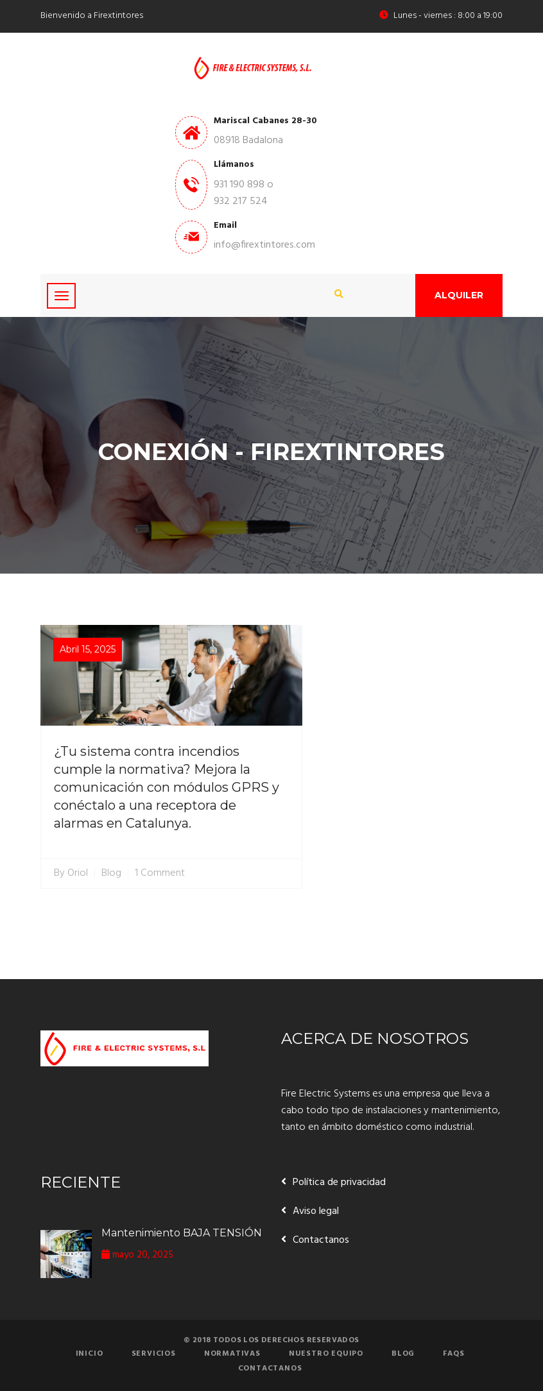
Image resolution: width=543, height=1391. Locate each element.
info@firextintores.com (264, 245)
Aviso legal (316, 1211)
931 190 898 (239, 185)
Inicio (89, 1353)
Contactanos (321, 1240)
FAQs (453, 1353)
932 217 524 (241, 201)
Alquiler (459, 295)
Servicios (154, 1353)
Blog (111, 873)
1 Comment (160, 873)
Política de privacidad (339, 1182)
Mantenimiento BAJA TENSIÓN (181, 1233)
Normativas (232, 1353)
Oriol (77, 873)
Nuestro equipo (326, 1353)
